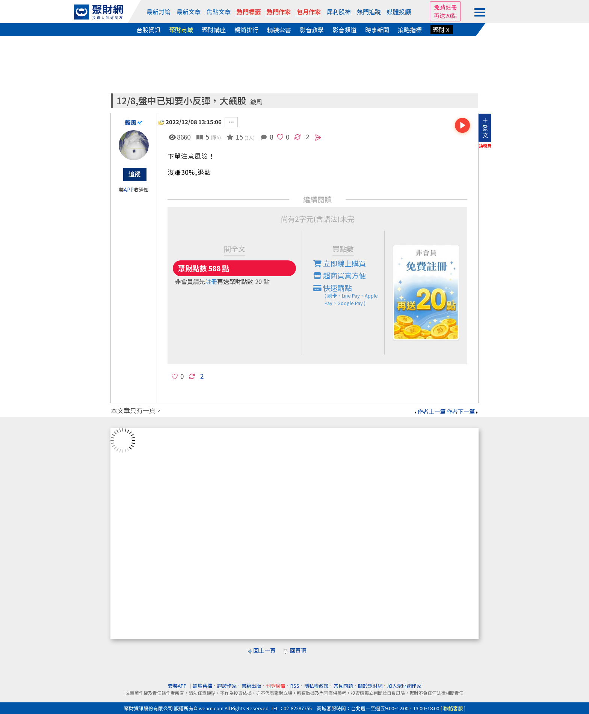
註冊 (211, 281)
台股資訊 (148, 29)
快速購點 (349, 295)
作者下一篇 (463, 411)
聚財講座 (214, 29)
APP (129, 189)
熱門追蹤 (369, 11)
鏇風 (256, 101)
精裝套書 (279, 29)
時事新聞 (377, 29)
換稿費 (485, 146)
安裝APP (178, 685)
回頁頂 (298, 650)
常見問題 (343, 685)
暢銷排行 (246, 29)
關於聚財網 (370, 685)
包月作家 (309, 11)
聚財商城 (181, 29)
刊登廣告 (275, 685)
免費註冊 (445, 7)
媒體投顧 (399, 11)
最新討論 (158, 11)
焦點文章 (219, 11)
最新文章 (189, 11)
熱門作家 (279, 11)
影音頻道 (344, 29)
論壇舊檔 (202, 685)
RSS (294, 685)
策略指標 (410, 29)
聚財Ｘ (442, 29)
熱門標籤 (249, 11)
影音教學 (312, 29)
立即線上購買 (339, 263)
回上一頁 (264, 650)
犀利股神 (339, 11)
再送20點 (445, 16)
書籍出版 (251, 685)
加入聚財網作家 (404, 685)
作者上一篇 (430, 411)
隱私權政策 (316, 685)
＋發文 (485, 128)
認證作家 (227, 685)
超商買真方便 (339, 275)
